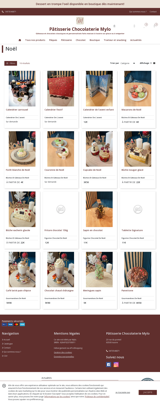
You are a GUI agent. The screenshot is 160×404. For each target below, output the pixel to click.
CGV (4, 356)
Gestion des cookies (63, 352)
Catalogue (7, 343)
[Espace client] (134, 26)
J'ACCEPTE (147, 392)
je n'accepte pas (123, 392)
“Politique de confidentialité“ (97, 396)
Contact (153, 11)
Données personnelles (64, 356)
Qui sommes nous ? (11, 351)
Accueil (6, 339)
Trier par (114, 63)
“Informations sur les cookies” (57, 396)
